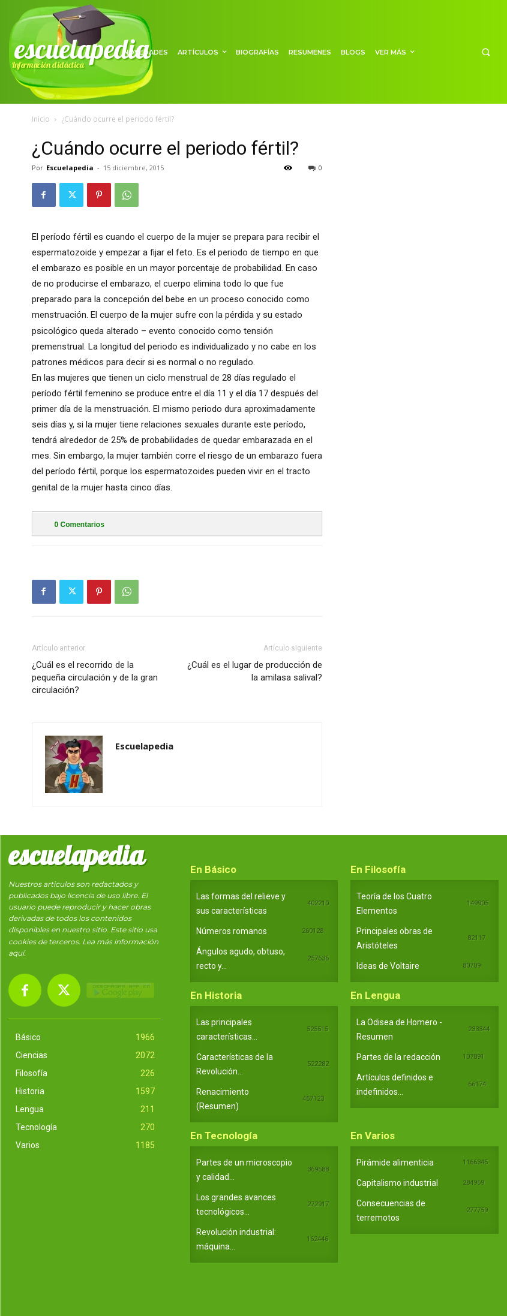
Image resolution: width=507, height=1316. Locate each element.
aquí (16, 952)
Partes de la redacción (398, 1057)
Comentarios (79, 524)
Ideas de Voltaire (387, 966)
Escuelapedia (70, 167)
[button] (485, 52)
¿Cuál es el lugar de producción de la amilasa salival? (254, 671)
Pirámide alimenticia (395, 1162)
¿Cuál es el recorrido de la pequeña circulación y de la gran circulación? (95, 677)
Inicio (41, 119)
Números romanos (231, 931)
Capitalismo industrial (397, 1183)
